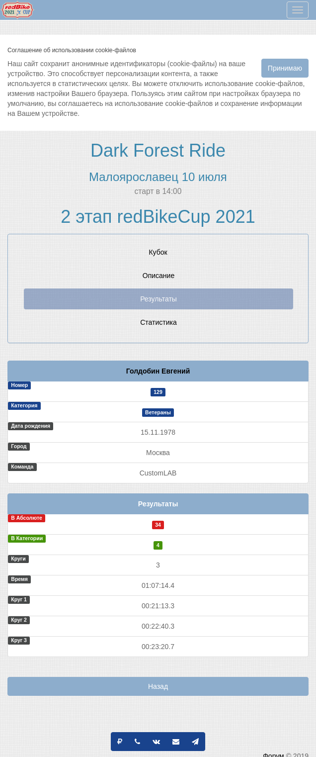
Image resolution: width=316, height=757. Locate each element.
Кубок (158, 252)
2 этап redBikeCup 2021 (158, 216)
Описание (158, 276)
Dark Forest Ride (158, 150)
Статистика (158, 322)
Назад (158, 686)
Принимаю (285, 68)
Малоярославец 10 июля (158, 177)
